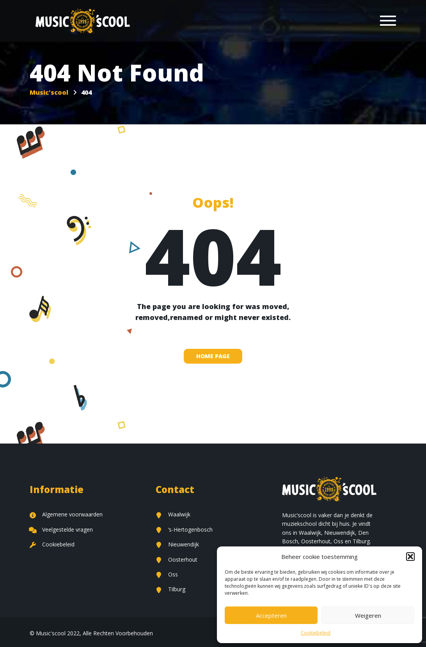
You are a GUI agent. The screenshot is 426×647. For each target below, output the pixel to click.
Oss (167, 574)
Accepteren (271, 615)
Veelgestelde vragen (61, 529)
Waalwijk (173, 514)
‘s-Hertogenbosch (184, 529)
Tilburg (170, 589)
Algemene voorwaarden (66, 514)
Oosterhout (176, 559)
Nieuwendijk (177, 544)
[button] (410, 556)
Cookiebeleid (315, 632)
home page (213, 356)
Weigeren (368, 615)
